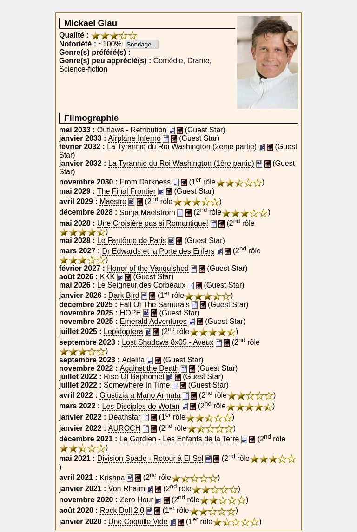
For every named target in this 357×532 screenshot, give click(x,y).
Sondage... (141, 44)
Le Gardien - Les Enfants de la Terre (179, 439)
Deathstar (124, 417)
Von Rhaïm (126, 489)
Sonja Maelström (147, 213)
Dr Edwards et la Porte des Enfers (158, 251)
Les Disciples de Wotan (141, 406)
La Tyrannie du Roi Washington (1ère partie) (181, 163)
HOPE (130, 313)
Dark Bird (123, 295)
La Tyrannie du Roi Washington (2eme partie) (182, 147)
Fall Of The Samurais (154, 305)
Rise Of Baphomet (134, 377)
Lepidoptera (123, 331)
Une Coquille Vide (138, 521)
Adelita (133, 360)
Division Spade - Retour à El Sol (150, 458)
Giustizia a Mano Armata (139, 395)
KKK (107, 277)
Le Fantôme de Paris (131, 240)
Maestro (112, 201)
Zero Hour (136, 500)
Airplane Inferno (134, 138)
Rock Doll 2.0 (122, 510)
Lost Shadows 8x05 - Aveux (167, 342)
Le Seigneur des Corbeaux (141, 285)
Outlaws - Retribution (131, 130)
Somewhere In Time (137, 385)
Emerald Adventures (153, 321)
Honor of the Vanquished (148, 268)
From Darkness (145, 182)
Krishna (112, 478)
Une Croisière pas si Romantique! (152, 223)
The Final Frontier (126, 191)
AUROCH (124, 428)
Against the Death (149, 368)
